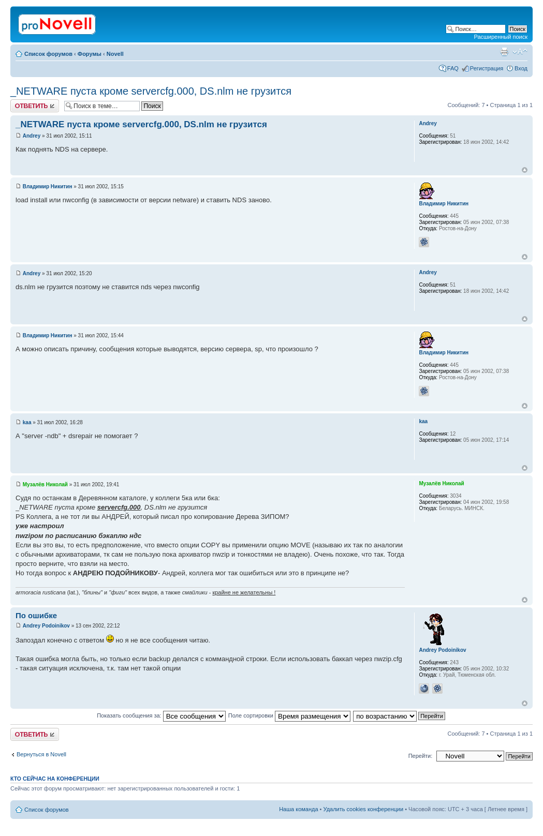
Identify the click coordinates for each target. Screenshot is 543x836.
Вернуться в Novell (41, 754)
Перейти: (420, 756)
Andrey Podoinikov (46, 626)
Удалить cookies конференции (364, 809)
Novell (115, 54)
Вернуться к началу (524, 170)
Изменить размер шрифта (519, 51)
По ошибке (36, 615)
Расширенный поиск (500, 37)
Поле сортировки (289, 715)
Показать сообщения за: (161, 715)
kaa (27, 422)
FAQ (453, 68)
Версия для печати (504, 51)
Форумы (89, 54)
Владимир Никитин (47, 186)
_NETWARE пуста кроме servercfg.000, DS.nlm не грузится (150, 91)
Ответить (34, 105)
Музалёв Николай (45, 484)
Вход (521, 68)
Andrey (31, 136)
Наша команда (298, 809)
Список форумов (48, 54)
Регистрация (486, 68)
